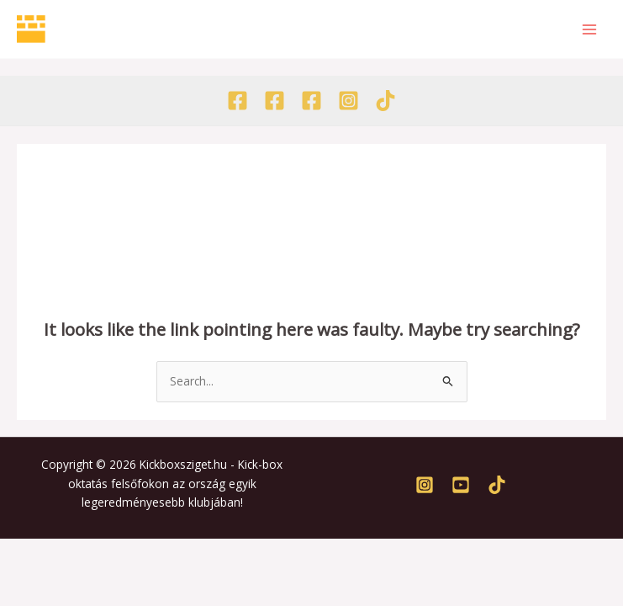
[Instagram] (348, 100)
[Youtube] (460, 485)
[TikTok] (385, 100)
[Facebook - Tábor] (311, 100)
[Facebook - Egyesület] (237, 100)
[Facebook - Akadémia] (274, 100)
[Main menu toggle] (590, 29)
